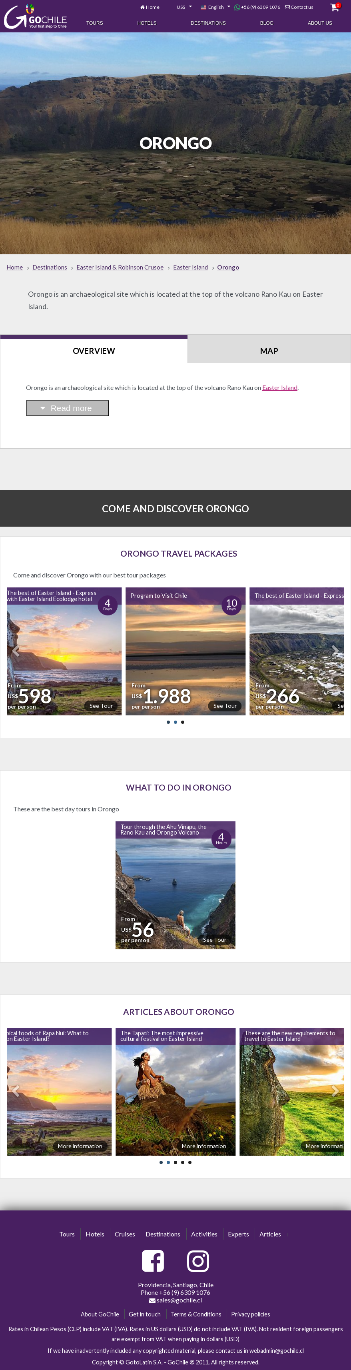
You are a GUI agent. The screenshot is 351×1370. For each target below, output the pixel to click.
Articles (270, 1234)
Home (153, 7)
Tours (94, 23)
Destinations (208, 23)
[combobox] (179, 7)
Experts (238, 1234)
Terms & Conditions (196, 1314)
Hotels (146, 23)
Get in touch (145, 1314)
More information (80, 1145)
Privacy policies (250, 1314)
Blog (266, 23)
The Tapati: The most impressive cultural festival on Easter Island (161, 1036)
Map (269, 350)
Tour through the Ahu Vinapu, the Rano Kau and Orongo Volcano (163, 829)
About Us (320, 23)
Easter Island (279, 387)
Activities (204, 1234)
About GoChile (100, 1314)
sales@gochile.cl (175, 1300)
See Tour (101, 705)
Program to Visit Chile (158, 595)
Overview (94, 350)
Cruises (125, 1234)
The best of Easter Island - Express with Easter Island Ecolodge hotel (51, 595)
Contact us (302, 7)
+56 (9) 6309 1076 (257, 7)
